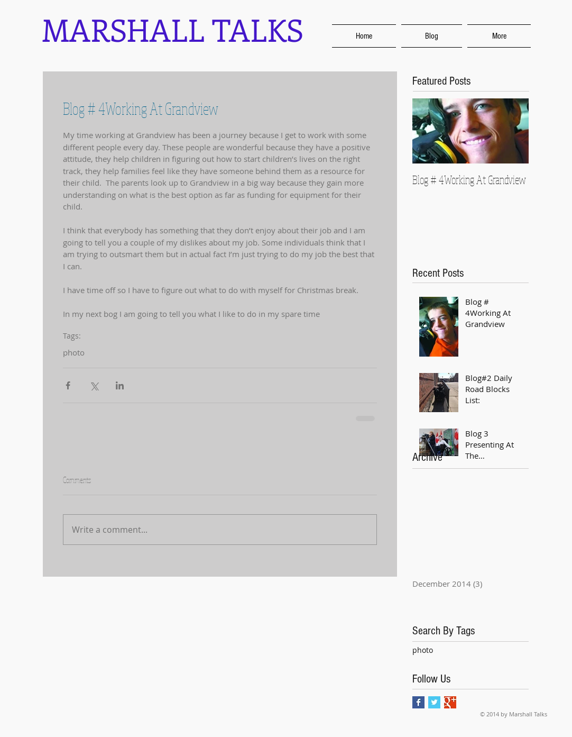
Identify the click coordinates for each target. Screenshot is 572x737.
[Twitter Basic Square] (434, 702)
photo (422, 650)
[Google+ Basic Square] (450, 702)
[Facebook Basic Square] (418, 702)
